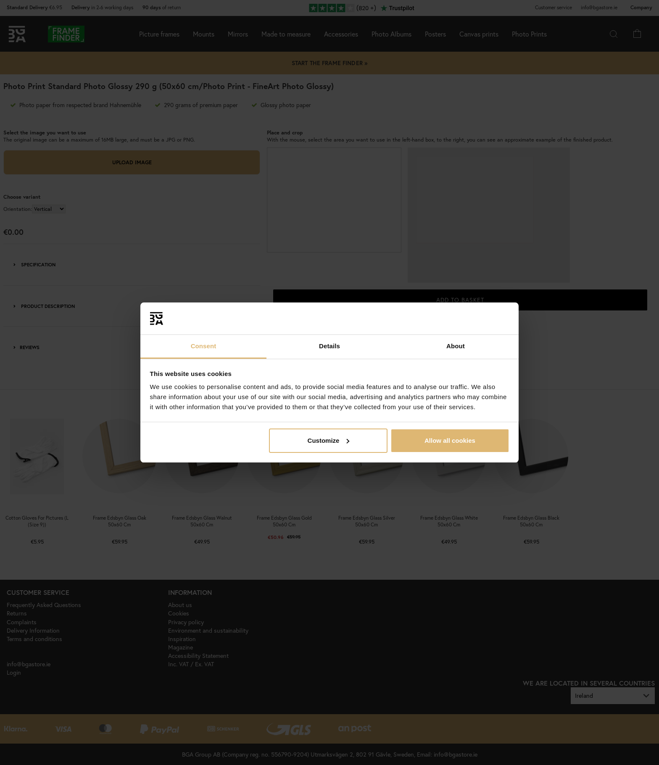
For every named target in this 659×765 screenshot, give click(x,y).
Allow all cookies (449, 440)
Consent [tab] (203, 346)
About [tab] (455, 346)
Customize (329, 440)
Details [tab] (329, 346)
